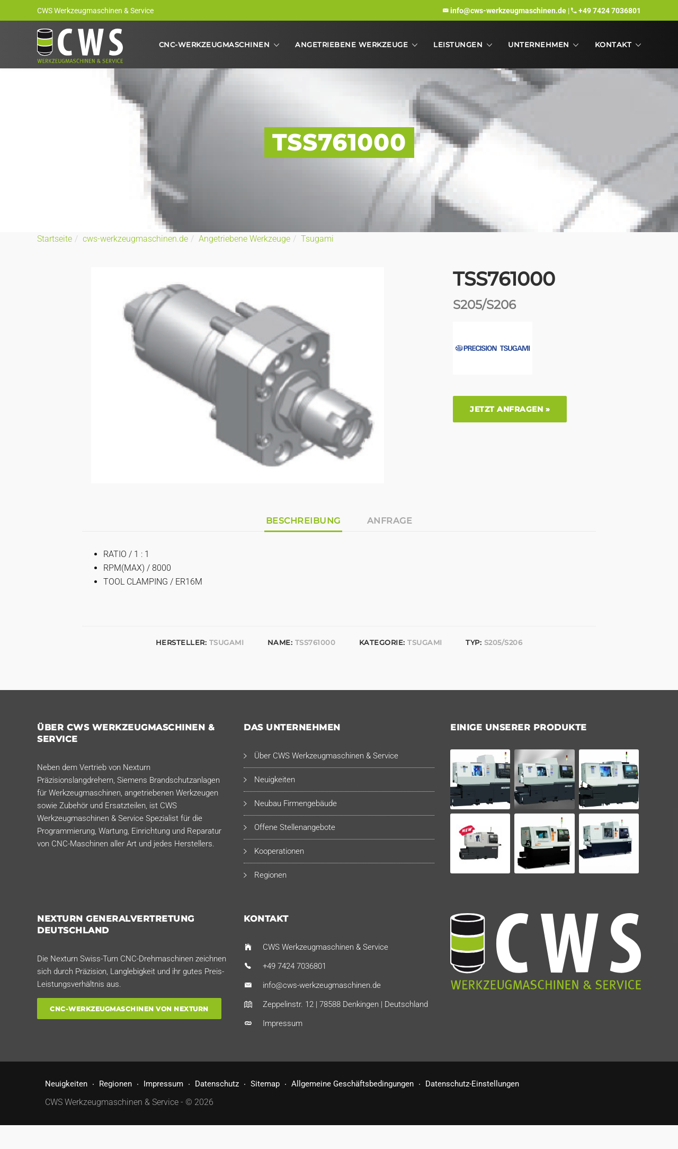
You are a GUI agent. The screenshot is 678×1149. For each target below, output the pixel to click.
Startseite (54, 239)
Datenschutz (217, 1084)
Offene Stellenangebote (294, 827)
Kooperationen (279, 851)
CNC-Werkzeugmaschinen (214, 44)
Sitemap (265, 1084)
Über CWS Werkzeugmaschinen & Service (326, 756)
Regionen (270, 875)
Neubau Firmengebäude (295, 803)
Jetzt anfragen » (510, 409)
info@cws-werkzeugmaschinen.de (508, 10)
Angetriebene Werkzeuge (351, 44)
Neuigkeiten (274, 779)
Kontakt (613, 44)
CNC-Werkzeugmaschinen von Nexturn (129, 1009)
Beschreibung (303, 521)
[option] (237, 375)
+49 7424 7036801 (609, 10)
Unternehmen (538, 44)
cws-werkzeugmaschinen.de (135, 239)
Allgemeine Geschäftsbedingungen (352, 1084)
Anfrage (390, 521)
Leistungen (458, 44)
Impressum (282, 1023)
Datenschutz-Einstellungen (472, 1084)
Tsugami (317, 239)
